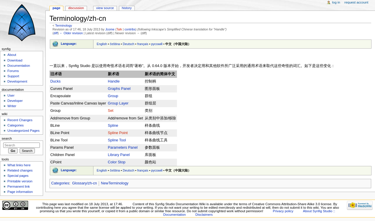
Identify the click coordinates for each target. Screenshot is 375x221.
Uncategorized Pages (23, 130)
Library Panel (119, 155)
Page (56, 8)
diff (56, 33)
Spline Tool (117, 140)
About (11, 54)
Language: (69, 43)
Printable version (19, 181)
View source (105, 8)
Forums (13, 71)
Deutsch (128, 44)
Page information (20, 191)
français (142, 44)
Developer (15, 100)
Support (13, 76)
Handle (114, 81)
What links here (18, 165)
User (10, 95)
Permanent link (18, 186)
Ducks (55, 81)
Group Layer (118, 103)
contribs (130, 29)
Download (14, 60)
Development (17, 81)
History (127, 8)
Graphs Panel (119, 89)
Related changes (20, 170)
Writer (11, 106)
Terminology (63, 25)
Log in (336, 2)
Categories (60, 183)
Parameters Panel (123, 147)
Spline (113, 126)
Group (113, 96)
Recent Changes (19, 120)
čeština (115, 44)
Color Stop (116, 162)
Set (110, 111)
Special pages (17, 175)
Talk (119, 29)
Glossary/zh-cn (84, 183)
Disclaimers (204, 214)
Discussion (76, 8)
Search (7, 138)
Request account (357, 2)
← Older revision (71, 33)
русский (157, 44)
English (102, 44)
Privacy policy (283, 211)
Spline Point (118, 133)
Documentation (18, 65)
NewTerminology (115, 183)
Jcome (109, 29)
